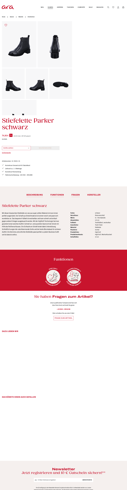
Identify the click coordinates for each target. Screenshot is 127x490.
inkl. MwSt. (78, 42)
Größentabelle (80, 56)
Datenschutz (81, 465)
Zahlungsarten (50, 487)
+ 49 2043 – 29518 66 (63, 246)
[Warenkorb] (123, 7)
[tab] (34, 132)
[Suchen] (108, 7)
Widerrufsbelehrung (84, 473)
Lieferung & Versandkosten (55, 476)
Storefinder (80, 476)
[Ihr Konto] (118, 7)
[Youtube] (114, 461)
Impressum (81, 469)
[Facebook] (110, 461)
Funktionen (49, 465)
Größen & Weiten (51, 469)
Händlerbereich (82, 484)
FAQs (46, 461)
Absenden (87, 417)
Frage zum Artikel (64, 255)
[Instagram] (119, 461)
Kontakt (47, 473)
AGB (78, 461)
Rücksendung (50, 484)
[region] (37, 68)
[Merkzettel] (113, 7)
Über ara (79, 480)
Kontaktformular (23, 476)
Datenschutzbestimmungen (63, 429)
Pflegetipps (49, 480)
